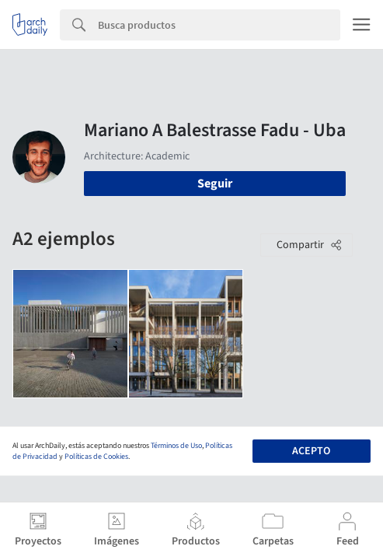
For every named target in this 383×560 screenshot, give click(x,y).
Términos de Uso (176, 445)
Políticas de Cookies (96, 456)
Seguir (214, 183)
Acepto (311, 451)
